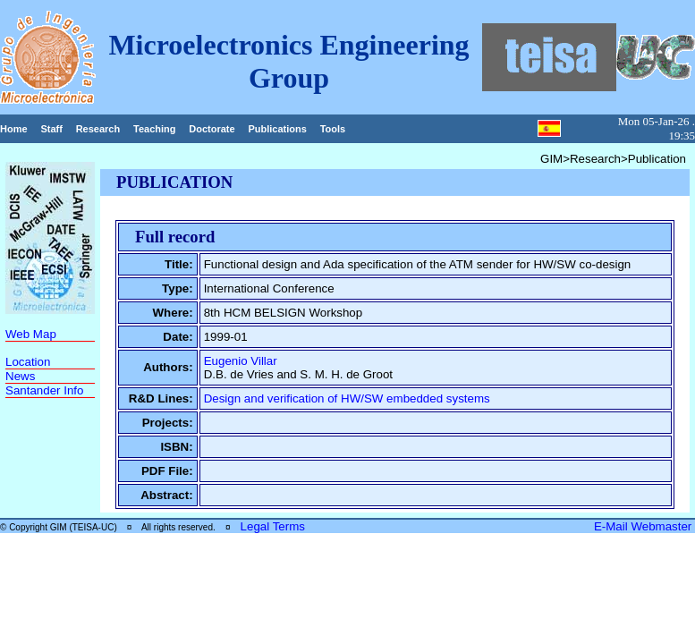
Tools (333, 128)
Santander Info (44, 390)
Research (98, 128)
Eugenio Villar (240, 361)
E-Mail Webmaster (644, 526)
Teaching (154, 128)
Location (27, 362)
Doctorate (211, 128)
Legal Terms (273, 526)
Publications (277, 128)
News (20, 376)
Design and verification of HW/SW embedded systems (347, 398)
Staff (51, 128)
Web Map (30, 334)
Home (14, 128)
